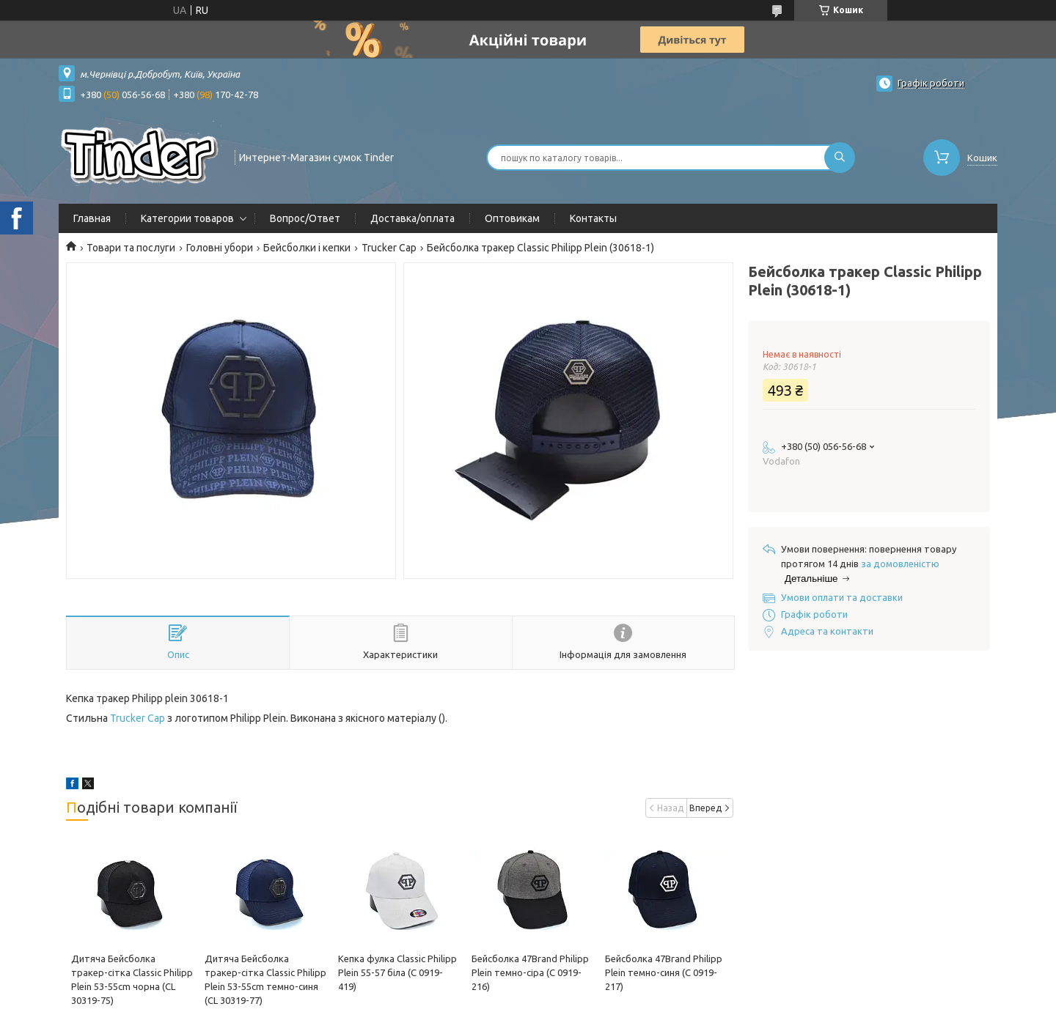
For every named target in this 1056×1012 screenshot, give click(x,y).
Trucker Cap (389, 248)
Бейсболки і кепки (307, 248)
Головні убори (219, 248)
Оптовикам (512, 218)
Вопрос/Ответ (305, 218)
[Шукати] (839, 157)
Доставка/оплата (412, 218)
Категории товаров (187, 218)
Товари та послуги (131, 248)
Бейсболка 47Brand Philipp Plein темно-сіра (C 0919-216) (530, 972)
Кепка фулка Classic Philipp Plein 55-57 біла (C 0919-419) (397, 972)
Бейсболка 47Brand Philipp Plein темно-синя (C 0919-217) (663, 972)
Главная (92, 218)
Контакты (593, 218)
